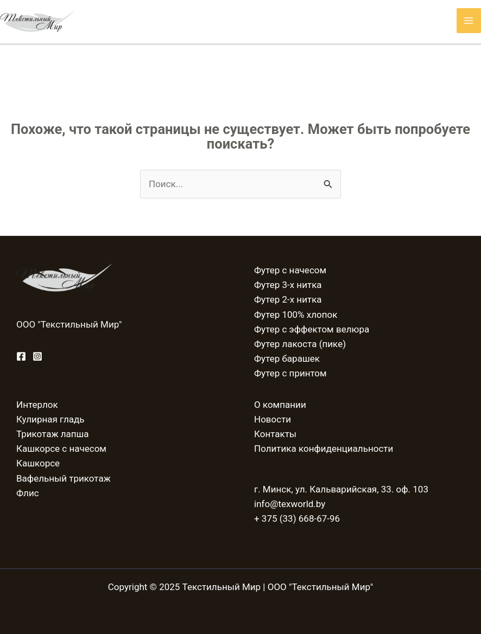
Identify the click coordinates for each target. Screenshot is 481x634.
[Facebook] (21, 356)
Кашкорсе (38, 463)
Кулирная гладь (50, 419)
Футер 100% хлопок (295, 314)
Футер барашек (287, 358)
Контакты (275, 433)
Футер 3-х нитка (288, 284)
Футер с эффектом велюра (311, 329)
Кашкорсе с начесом (61, 448)
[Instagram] (37, 356)
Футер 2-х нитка (288, 299)
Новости (272, 419)
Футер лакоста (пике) (300, 343)
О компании (280, 404)
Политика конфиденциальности (323, 448)
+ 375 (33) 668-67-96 (297, 518)
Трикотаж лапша (52, 433)
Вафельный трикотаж (63, 478)
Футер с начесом (290, 270)
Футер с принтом (290, 373)
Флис (27, 493)
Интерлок (37, 404)
